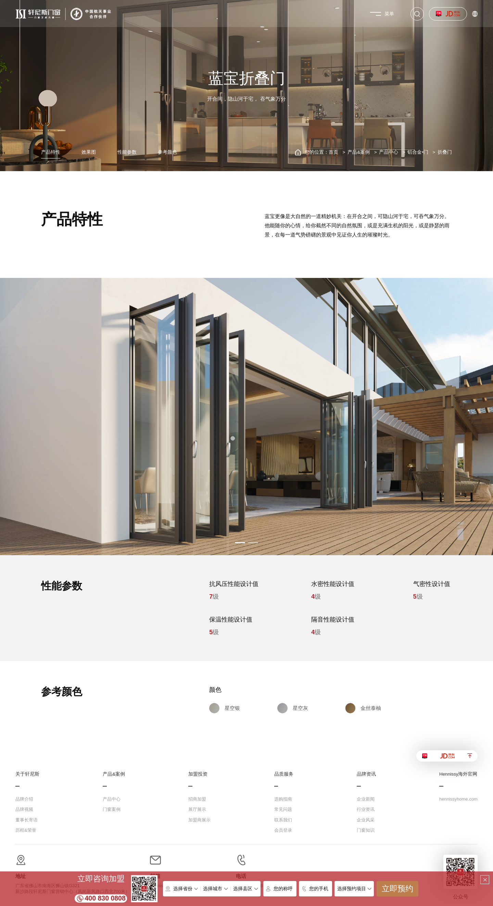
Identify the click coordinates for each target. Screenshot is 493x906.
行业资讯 (366, 809)
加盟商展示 (199, 819)
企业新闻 (366, 799)
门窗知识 (366, 830)
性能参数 (127, 152)
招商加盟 (197, 799)
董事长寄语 (26, 819)
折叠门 (445, 152)
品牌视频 (24, 809)
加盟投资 (197, 774)
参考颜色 (167, 152)
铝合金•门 (417, 152)
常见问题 (283, 809)
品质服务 (283, 774)
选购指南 (283, 799)
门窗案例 (112, 809)
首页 (333, 152)
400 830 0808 (105, 898)
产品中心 (388, 152)
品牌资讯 (366, 774)
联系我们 (283, 819)
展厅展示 (197, 809)
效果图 (88, 152)
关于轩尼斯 (27, 774)
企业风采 (366, 819)
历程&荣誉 (25, 830)
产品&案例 (358, 152)
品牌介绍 (24, 799)
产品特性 (50, 152)
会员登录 (283, 830)
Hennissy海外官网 (458, 774)
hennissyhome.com (458, 799)
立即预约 (397, 888)
